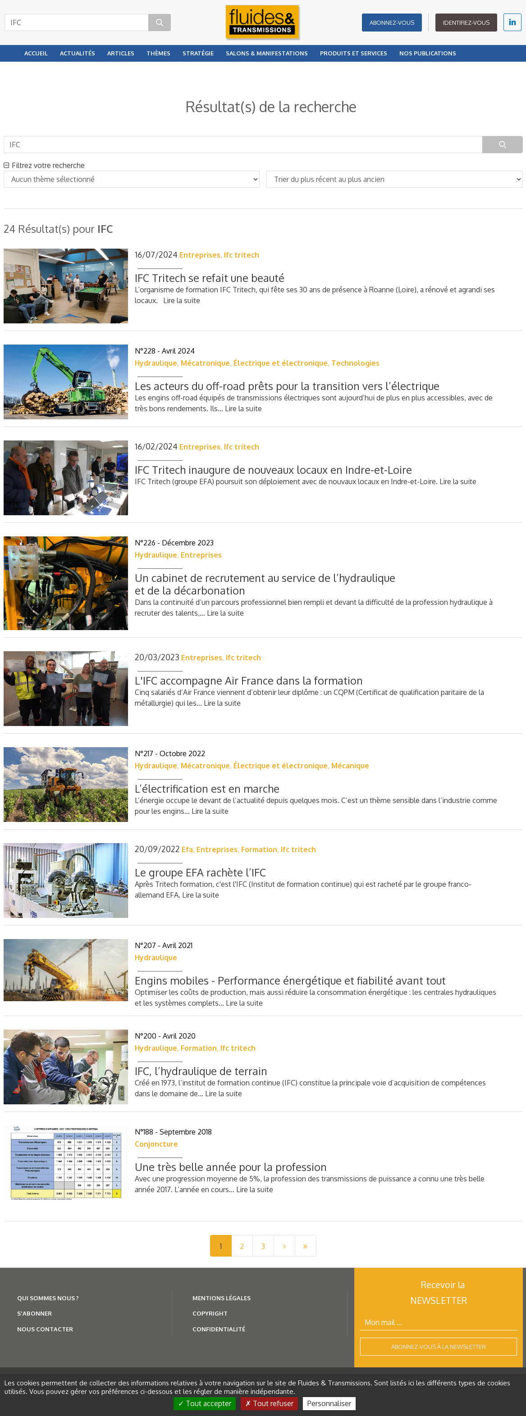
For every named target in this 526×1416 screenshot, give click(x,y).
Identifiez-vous (466, 22)
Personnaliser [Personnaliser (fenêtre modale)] (329, 1403)
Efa (187, 849)
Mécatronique (205, 363)
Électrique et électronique (280, 363)
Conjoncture (156, 1143)
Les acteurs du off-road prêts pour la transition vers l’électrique (287, 385)
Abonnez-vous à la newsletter (438, 1346)
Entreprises (199, 254)
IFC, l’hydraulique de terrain (201, 1070)
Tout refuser (269, 1403)
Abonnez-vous (392, 22)
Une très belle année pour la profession (231, 1166)
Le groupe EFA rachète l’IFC (200, 872)
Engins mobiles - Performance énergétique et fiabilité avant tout (290, 980)
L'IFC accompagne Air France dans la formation (249, 680)
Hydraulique (156, 363)
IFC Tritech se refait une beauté (209, 277)
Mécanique (350, 765)
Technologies (355, 363)
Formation (259, 849)
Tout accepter (204, 1403)
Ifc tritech (241, 254)
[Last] (305, 1246)
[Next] (284, 1246)
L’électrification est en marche (207, 788)
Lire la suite (181, 300)
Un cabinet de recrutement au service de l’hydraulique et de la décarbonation (265, 584)
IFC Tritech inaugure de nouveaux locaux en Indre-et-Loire (273, 469)
